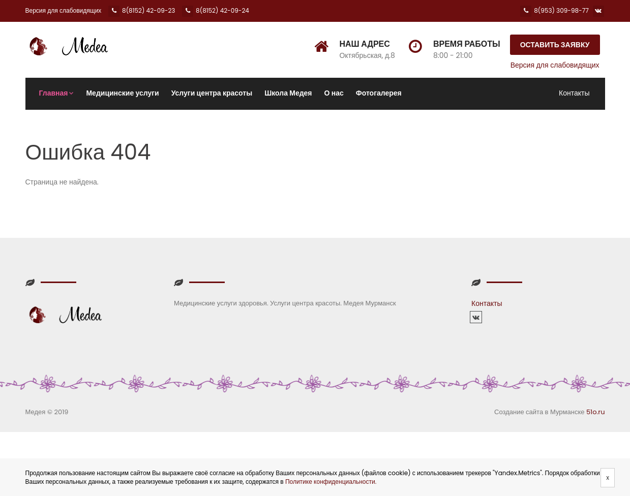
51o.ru (595, 412)
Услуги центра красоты (211, 93)
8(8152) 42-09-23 (141, 10)
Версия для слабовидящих (63, 10)
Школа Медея (288, 93)
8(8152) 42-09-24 (215, 10)
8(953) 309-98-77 (554, 10)
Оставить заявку (555, 45)
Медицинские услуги (122, 93)
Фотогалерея (379, 93)
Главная (56, 93)
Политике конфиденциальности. (330, 481)
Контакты (574, 93)
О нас (334, 93)
